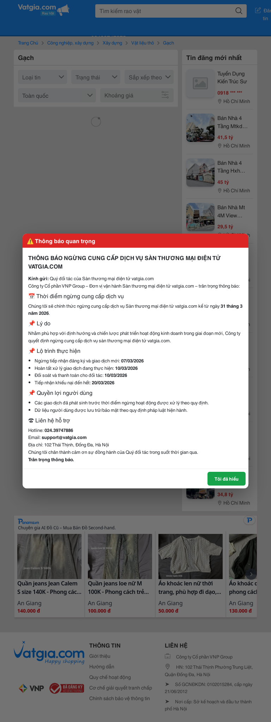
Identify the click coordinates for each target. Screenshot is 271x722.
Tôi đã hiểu (227, 478)
